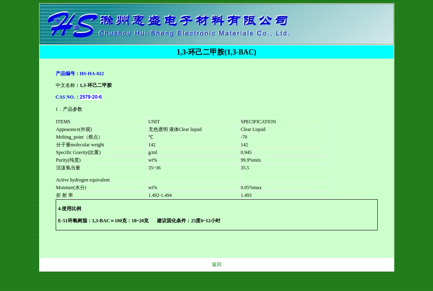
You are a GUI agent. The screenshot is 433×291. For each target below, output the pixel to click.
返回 (217, 264)
